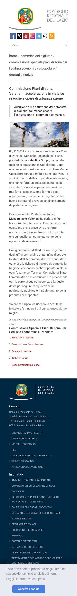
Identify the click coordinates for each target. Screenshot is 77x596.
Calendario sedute (22, 351)
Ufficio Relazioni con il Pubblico (26, 425)
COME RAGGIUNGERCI (24, 438)
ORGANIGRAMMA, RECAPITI (27, 432)
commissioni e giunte (36, 56)
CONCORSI (18, 491)
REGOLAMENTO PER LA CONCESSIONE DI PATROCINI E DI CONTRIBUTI (35, 499)
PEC (14, 449)
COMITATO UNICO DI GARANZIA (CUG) (33, 485)
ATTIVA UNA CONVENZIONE (27, 466)
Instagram (32, 36)
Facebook (13, 36)
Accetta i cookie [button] (29, 589)
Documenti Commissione (26, 364)
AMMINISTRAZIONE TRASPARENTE (32, 480)
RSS (51, 36)
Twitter (19, 36)
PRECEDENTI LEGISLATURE (27, 529)
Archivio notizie (20, 358)
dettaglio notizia (21, 75)
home (13, 56)
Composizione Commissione (27, 344)
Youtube (26, 36)
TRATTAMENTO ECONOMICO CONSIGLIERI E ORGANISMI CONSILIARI (37, 560)
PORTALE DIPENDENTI (24, 541)
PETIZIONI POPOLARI (24, 524)
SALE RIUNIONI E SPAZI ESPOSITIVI (32, 507)
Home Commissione (23, 337)
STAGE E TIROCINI (22, 518)
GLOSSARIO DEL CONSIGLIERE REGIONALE (36, 512)
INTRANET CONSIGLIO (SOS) (28, 546)
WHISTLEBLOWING (23, 461)
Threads (45, 36)
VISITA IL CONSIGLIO (24, 444)
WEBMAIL (17, 535)
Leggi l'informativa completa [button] (25, 579)
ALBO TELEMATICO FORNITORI (29, 552)
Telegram (39, 36)
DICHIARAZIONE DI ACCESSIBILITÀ (31, 455)
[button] (8, 589)
